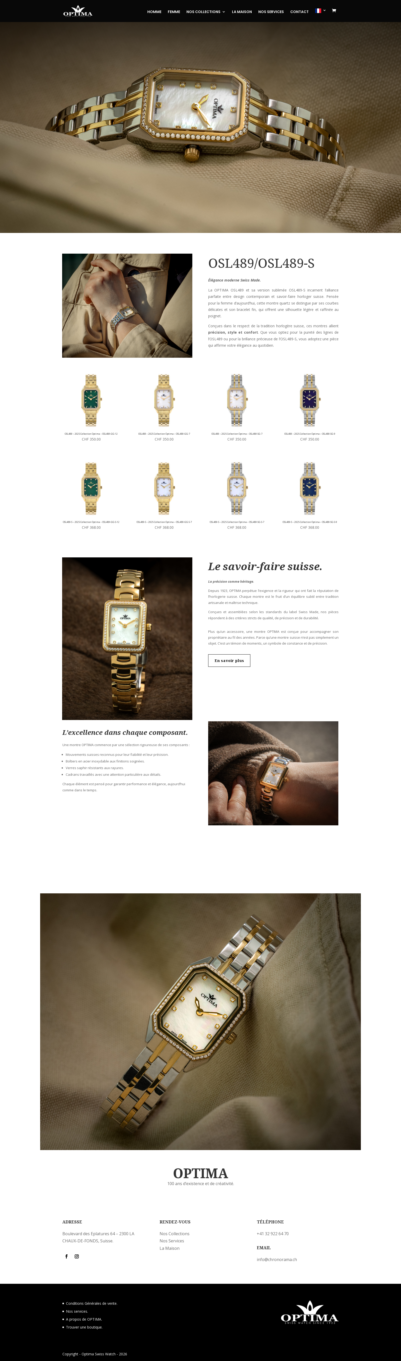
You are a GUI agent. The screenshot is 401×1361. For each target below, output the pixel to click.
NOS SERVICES (271, 12)
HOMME (154, 12)
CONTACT (299, 12)
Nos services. (77, 1311)
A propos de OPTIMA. (84, 1319)
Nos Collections (175, 1233)
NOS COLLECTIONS (203, 12)
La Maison (170, 1248)
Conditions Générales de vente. (91, 1303)
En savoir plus (229, 660)
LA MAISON (242, 12)
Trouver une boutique (84, 1327)
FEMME (174, 12)
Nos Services (172, 1241)
